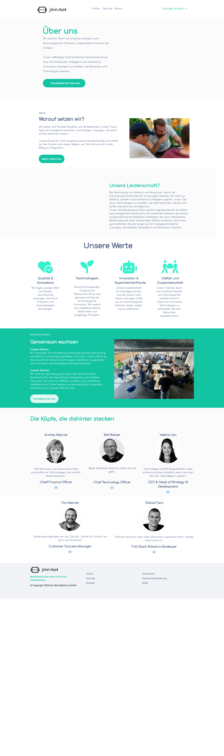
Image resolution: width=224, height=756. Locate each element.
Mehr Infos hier (27, 161)
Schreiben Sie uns (44, 398)
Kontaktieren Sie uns (65, 83)
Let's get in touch (174, 8)
